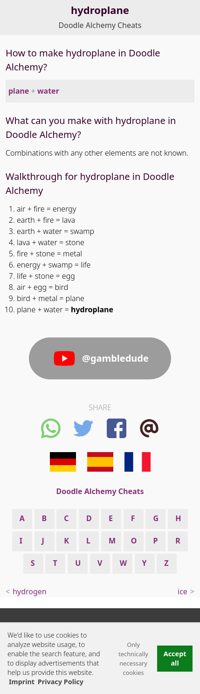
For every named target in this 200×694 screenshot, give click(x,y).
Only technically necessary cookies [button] (133, 658)
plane (18, 91)
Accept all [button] (175, 658)
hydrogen (30, 591)
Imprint (21, 681)
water (48, 91)
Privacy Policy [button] (60, 681)
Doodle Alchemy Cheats (100, 25)
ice (182, 591)
